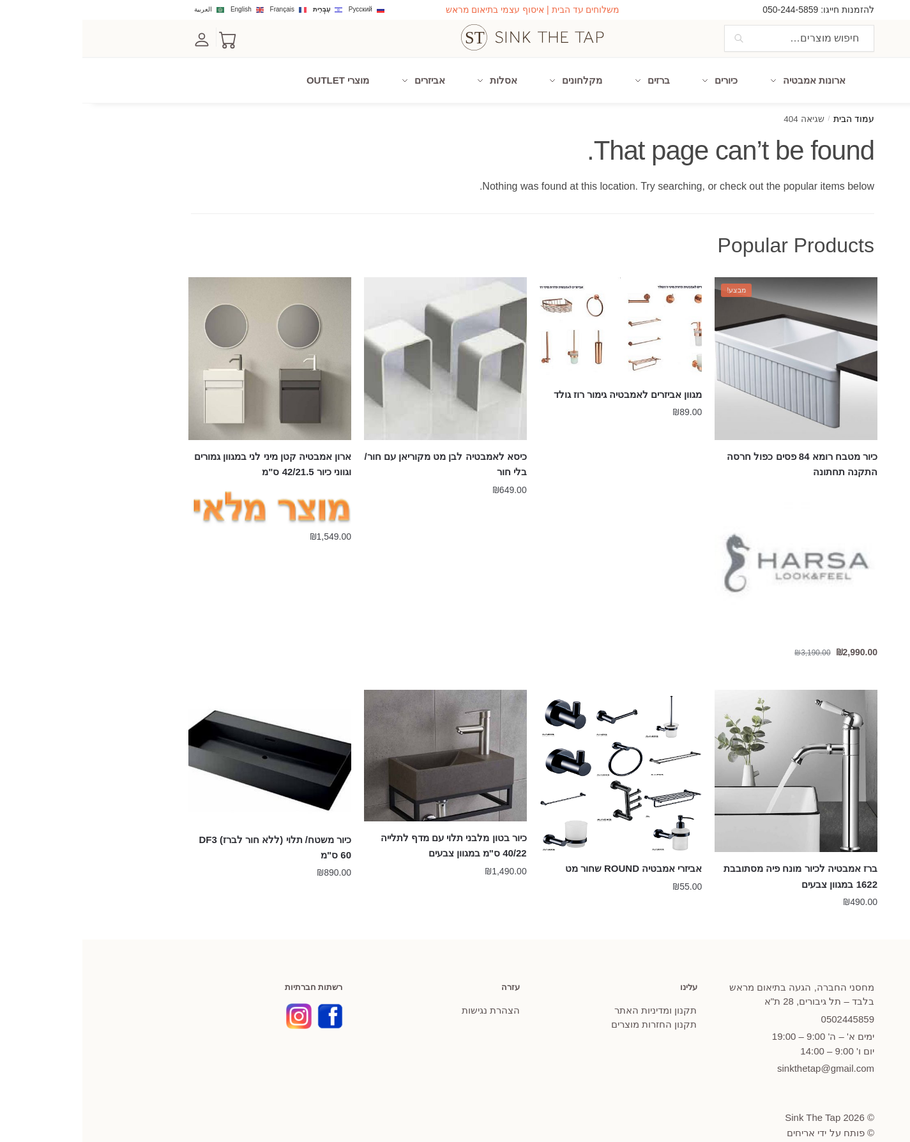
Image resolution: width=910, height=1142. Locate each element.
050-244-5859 (708, 9)
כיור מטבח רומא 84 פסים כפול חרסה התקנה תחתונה (719, 445)
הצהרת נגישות (408, 991)
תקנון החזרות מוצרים (571, 1005)
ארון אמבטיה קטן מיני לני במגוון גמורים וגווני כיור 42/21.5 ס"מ (190, 445)
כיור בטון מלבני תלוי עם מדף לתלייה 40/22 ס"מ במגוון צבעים (371, 826)
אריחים (718, 1113)
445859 (765, 999)
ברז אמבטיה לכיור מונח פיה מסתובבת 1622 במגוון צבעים (718, 857)
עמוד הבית (771, 100)
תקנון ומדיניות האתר (573, 991)
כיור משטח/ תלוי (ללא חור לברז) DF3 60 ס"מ (193, 828)
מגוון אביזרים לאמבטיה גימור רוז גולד (545, 375)
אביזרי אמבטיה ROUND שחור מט (551, 849)
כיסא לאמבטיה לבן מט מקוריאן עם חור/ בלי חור (363, 445)
